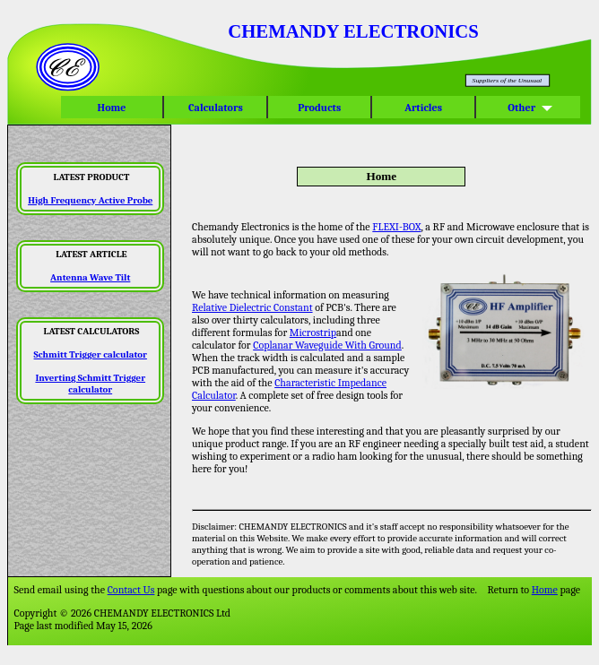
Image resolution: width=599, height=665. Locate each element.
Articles (424, 107)
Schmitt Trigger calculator (90, 354)
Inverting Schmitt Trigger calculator (90, 383)
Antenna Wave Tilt (90, 277)
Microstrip (313, 332)
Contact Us (131, 589)
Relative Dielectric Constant (252, 307)
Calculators (215, 107)
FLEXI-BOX (396, 226)
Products (319, 107)
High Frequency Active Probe (90, 200)
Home (111, 107)
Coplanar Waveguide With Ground (327, 345)
